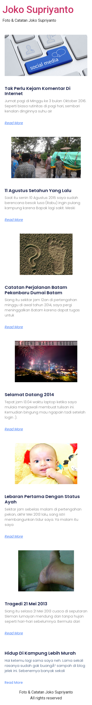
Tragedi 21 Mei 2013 (26, 604)
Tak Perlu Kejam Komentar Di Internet (37, 91)
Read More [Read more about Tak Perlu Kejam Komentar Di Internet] (14, 123)
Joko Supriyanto (38, 9)
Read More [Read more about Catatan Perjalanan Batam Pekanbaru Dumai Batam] (14, 327)
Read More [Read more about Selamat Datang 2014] (14, 429)
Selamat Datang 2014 (29, 394)
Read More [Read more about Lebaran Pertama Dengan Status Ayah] (14, 536)
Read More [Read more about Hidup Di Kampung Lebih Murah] (14, 682)
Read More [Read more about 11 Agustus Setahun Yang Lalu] (14, 219)
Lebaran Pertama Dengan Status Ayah (42, 499)
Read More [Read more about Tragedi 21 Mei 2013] (14, 633)
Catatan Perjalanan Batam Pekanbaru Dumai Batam (36, 290)
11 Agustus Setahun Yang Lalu (38, 190)
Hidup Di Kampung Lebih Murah (40, 653)
